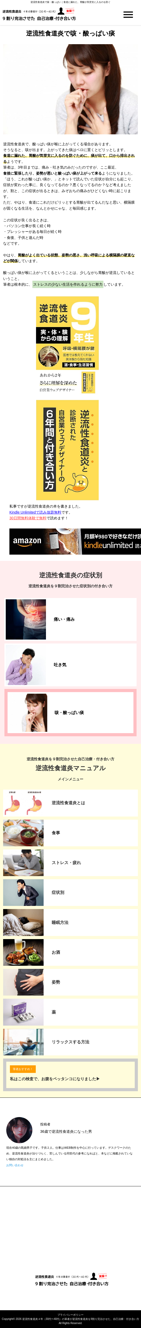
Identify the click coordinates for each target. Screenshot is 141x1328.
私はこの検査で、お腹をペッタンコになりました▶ (55, 1079)
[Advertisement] (70, 1230)
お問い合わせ (15, 1165)
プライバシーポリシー (70, 1314)
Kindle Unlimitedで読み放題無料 (35, 512)
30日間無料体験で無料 (27, 518)
